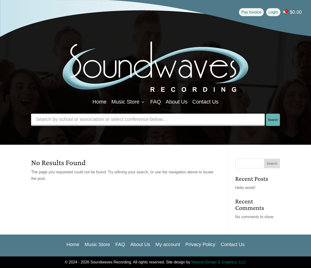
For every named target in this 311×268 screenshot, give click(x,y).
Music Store (128, 102)
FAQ (155, 102)
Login (273, 12)
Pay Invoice (251, 12)
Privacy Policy (200, 244)
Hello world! (245, 188)
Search (273, 120)
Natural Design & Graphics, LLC (218, 262)
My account (168, 244)
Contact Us (205, 102)
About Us (177, 102)
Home (99, 102)
